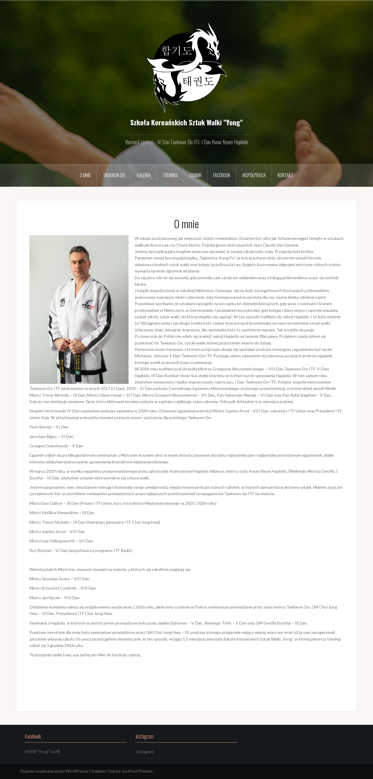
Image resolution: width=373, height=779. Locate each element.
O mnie (85, 175)
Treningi (170, 175)
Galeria (144, 175)
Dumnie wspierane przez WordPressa (54, 771)
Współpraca (254, 175)
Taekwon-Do (114, 175)
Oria (111, 771)
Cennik (195, 175)
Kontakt (285, 175)
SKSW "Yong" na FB (42, 751)
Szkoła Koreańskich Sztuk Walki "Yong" (186, 122)
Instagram (145, 751)
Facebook (221, 175)
